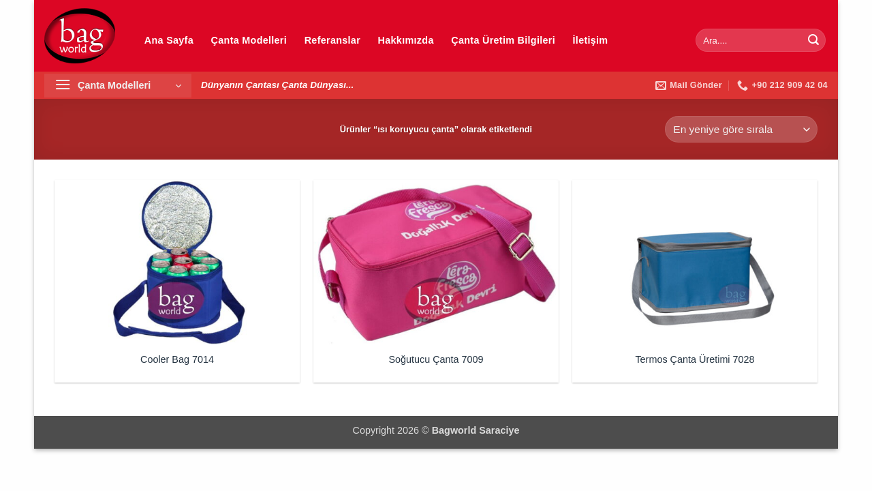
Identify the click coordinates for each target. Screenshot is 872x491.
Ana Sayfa (168, 40)
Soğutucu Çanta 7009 (435, 359)
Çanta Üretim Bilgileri (503, 40)
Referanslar (332, 40)
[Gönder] (813, 40)
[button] (117, 86)
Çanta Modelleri (249, 40)
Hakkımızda (406, 40)
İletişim (590, 40)
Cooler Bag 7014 (177, 359)
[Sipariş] (741, 129)
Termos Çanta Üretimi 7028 (694, 359)
